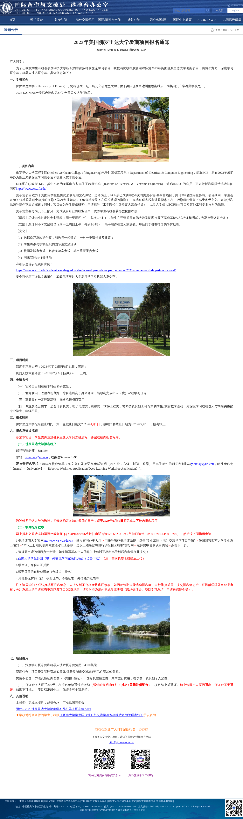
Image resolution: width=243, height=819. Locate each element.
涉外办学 (134, 19)
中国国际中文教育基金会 (94, 801)
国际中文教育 (182, 19)
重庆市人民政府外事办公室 (122, 801)
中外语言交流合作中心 (68, 801)
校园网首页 (237, 5)
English (235, 10)
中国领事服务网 (164, 801)
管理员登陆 (139, 809)
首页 (12, 19)
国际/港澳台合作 (109, 19)
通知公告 (227, 30)
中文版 (219, 10)
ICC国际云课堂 (230, 19)
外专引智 (61, 19)
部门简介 (36, 19)
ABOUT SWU (206, 19)
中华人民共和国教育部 (31, 801)
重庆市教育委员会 (146, 801)
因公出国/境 (158, 19)
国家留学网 (49, 801)
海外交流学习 (85, 19)
